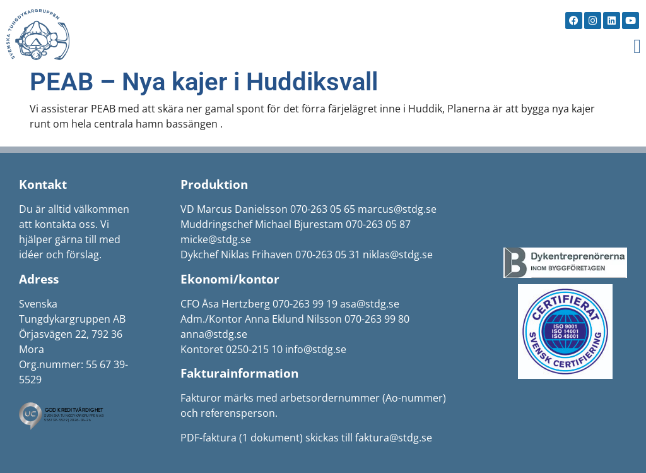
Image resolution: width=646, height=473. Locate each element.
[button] (637, 46)
